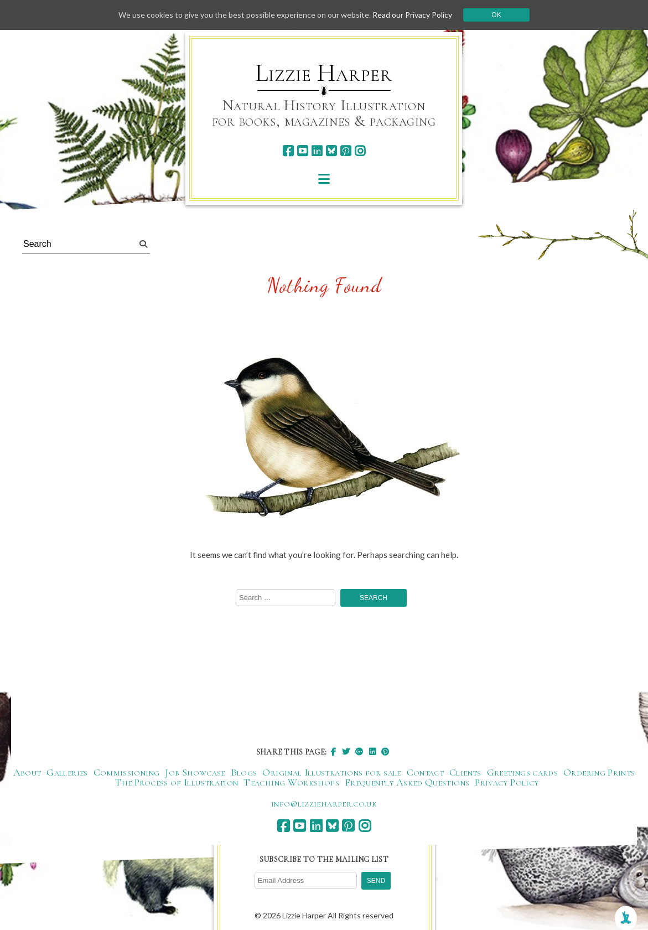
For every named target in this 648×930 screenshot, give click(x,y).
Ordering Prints (599, 772)
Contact (425, 772)
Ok (496, 15)
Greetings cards (522, 772)
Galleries (66, 772)
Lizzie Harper (323, 73)
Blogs (244, 772)
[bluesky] (331, 150)
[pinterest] (345, 150)
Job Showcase (195, 772)
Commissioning (127, 772)
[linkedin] (317, 150)
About (27, 772)
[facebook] (288, 150)
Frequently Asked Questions (407, 782)
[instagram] (360, 150)
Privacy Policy (506, 782)
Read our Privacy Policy (412, 14)
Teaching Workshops (291, 782)
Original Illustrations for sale (331, 772)
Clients (465, 772)
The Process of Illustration (177, 782)
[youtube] (302, 150)
